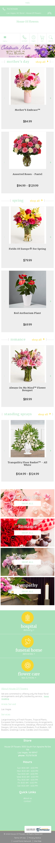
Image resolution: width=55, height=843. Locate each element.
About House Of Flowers (14, 688)
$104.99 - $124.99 (27, 474)
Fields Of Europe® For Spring (27, 248)
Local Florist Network (22, 841)
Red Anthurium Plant (27, 313)
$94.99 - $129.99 (27, 185)
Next (51, 98)
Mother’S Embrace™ (27, 109)
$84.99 (27, 121)
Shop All (40, 62)
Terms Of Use (20, 838)
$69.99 (27, 324)
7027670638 (12, 9)
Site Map (37, 841)
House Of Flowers (27, 21)
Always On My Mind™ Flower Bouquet (27, 389)
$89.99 (27, 399)
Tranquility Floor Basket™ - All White (27, 463)
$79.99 (27, 260)
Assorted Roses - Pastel (27, 174)
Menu (5, 41)
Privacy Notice (35, 838)
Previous (4, 98)
